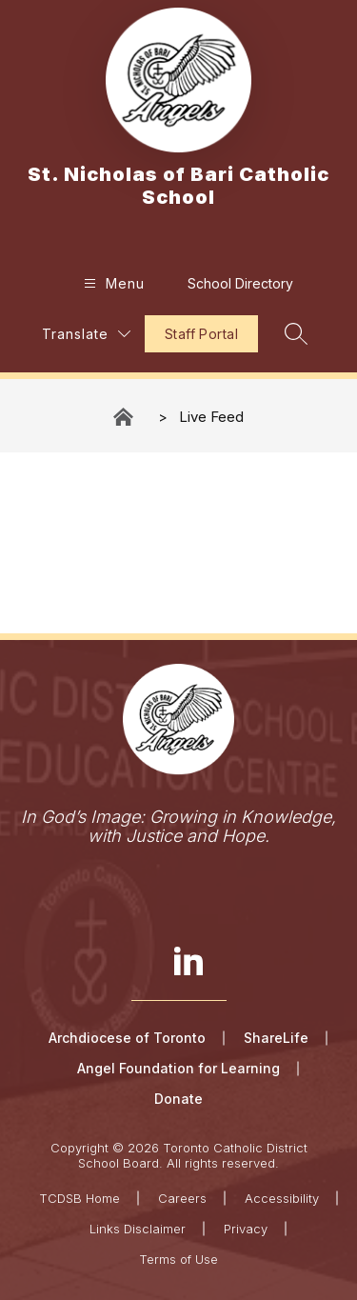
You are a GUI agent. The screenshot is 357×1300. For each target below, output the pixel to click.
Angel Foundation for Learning (178, 1068)
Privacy (246, 1228)
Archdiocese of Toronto (127, 1038)
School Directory (240, 283)
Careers (182, 1198)
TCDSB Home (79, 1198)
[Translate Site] (86, 334)
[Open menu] (112, 283)
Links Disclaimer (137, 1228)
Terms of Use (178, 1259)
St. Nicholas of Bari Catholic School (124, 417)
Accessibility (282, 1198)
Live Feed (211, 417)
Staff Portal (201, 334)
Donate (178, 1098)
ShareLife (276, 1038)
